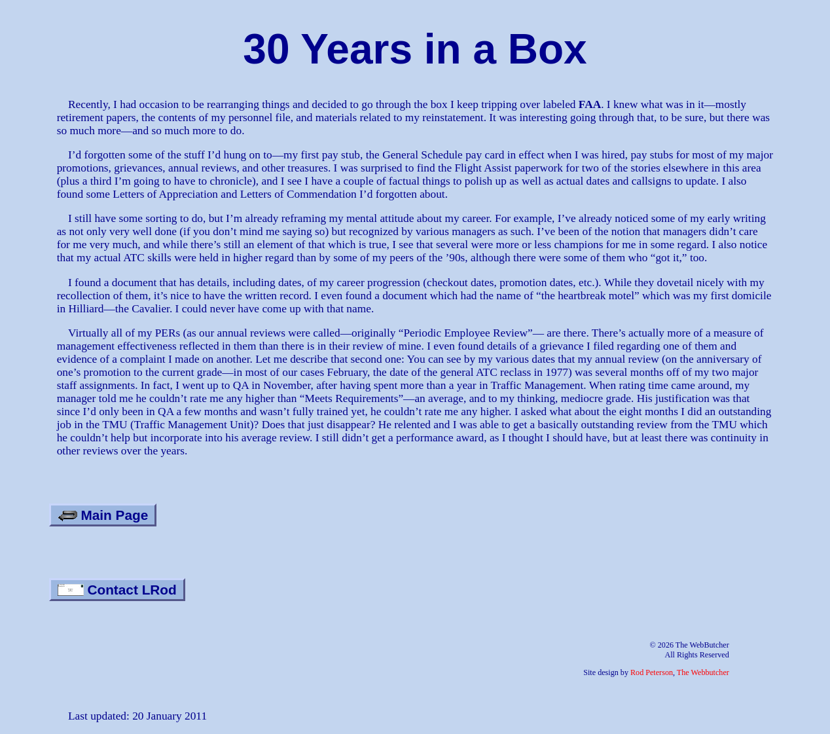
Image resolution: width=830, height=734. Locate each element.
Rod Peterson (651, 672)
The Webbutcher (703, 672)
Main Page (103, 515)
